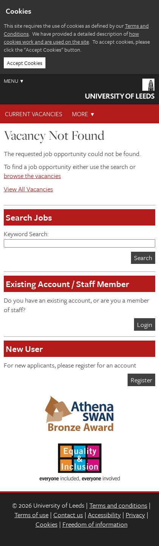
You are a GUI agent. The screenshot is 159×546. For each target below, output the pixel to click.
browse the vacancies (32, 175)
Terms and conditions (118, 505)
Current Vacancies (33, 113)
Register (141, 380)
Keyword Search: (79, 238)
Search (143, 257)
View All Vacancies (28, 189)
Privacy (135, 514)
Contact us (68, 514)
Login (144, 324)
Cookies (47, 524)
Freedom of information (95, 524)
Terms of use (31, 514)
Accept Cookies (24, 63)
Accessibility (104, 514)
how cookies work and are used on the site (71, 38)
